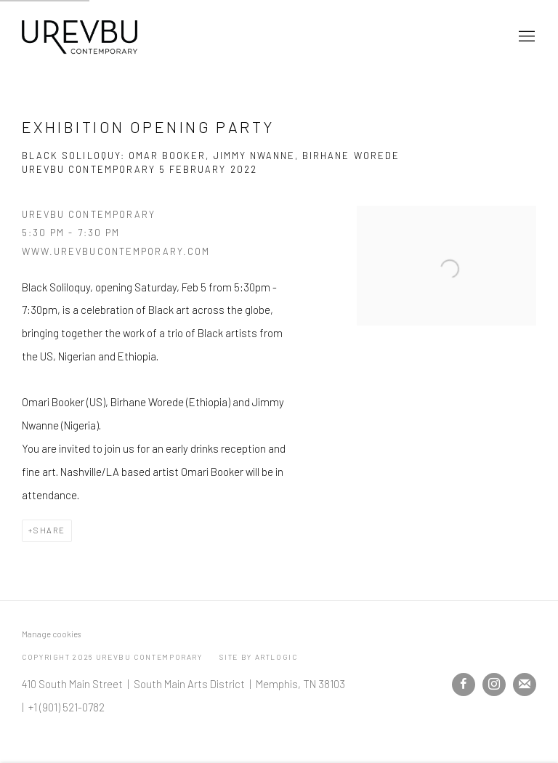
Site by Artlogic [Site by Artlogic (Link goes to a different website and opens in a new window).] (258, 657)
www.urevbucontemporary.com (116, 251)
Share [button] (49, 530)
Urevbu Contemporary (80, 37)
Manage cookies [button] (51, 634)
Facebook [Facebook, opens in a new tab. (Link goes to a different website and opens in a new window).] (463, 684)
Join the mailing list (524, 684)
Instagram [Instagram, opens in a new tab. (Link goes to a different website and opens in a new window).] (494, 684)
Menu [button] (525, 37)
